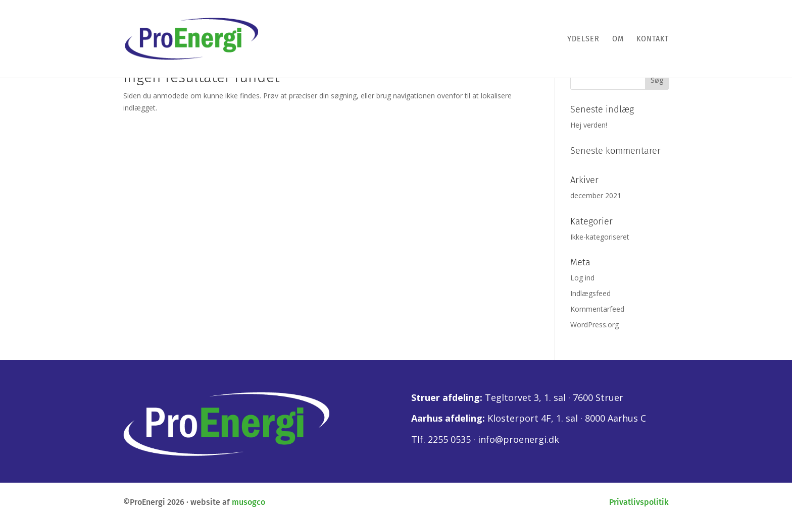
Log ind (582, 277)
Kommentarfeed (597, 309)
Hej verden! (588, 125)
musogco (248, 502)
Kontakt (652, 39)
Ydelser (583, 39)
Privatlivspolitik (639, 502)
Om (618, 39)
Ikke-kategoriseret (599, 237)
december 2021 (595, 195)
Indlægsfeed (590, 293)
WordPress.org (594, 324)
